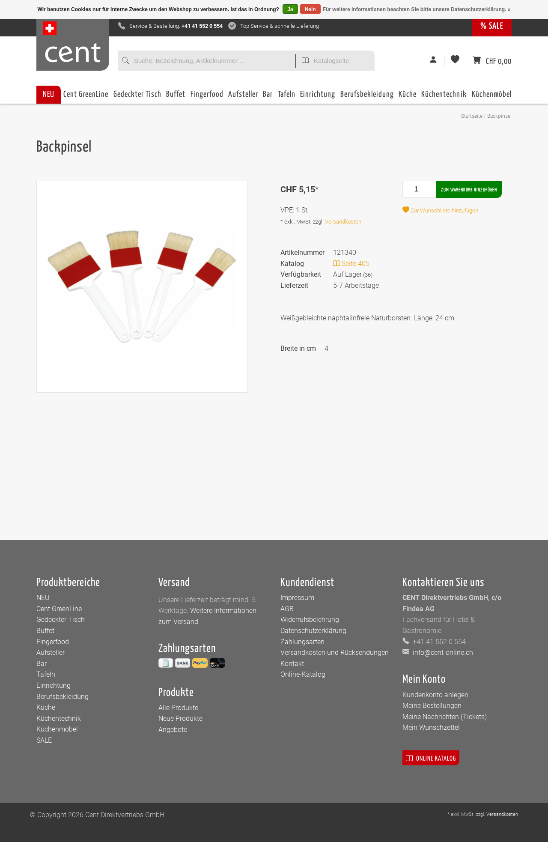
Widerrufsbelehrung (309, 619)
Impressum (297, 598)
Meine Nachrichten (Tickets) (444, 717)
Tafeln (286, 97)
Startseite (471, 116)
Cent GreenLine (85, 94)
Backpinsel (499, 116)
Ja (290, 9)
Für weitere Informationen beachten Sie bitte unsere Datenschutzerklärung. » (417, 9)
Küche (408, 97)
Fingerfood (207, 97)
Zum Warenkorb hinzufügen (469, 190)
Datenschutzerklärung (313, 631)
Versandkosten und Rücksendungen (334, 652)
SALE (44, 740)
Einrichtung (317, 97)
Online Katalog (431, 758)
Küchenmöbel (492, 97)
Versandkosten (343, 221)
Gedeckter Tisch (137, 97)
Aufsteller (243, 97)
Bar (268, 97)
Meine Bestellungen (432, 706)
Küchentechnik (444, 97)
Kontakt (292, 664)
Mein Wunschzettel (431, 727)
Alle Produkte (178, 708)
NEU (48, 94)
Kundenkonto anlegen (435, 695)
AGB (287, 609)
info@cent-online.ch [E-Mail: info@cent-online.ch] (442, 652)
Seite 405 (351, 264)
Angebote (172, 730)
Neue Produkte (180, 718)
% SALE (491, 26)
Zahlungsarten (302, 642)
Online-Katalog (302, 674)
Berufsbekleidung (367, 97)
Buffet (175, 97)
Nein (310, 9)
